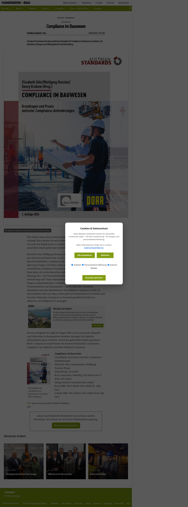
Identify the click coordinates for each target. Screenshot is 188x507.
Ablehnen (105, 255)
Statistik (76, 265)
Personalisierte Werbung (94, 265)
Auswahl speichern (94, 278)
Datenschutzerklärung (93, 247)
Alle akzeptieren (84, 255)
